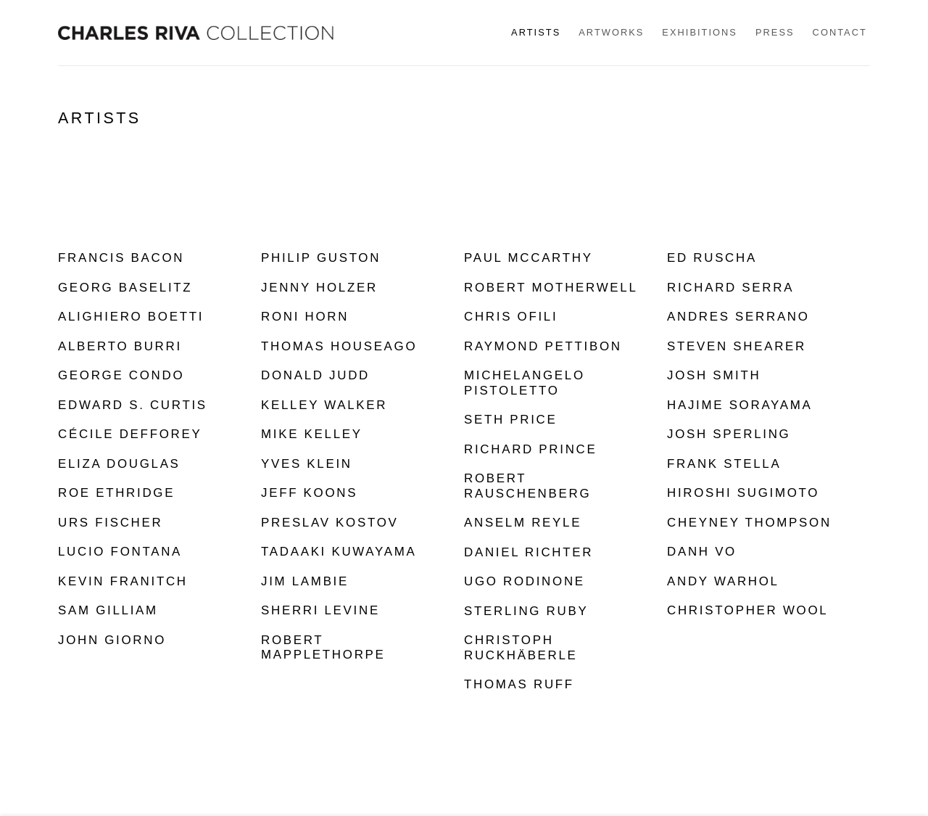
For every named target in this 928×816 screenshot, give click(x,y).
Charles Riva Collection (196, 32)
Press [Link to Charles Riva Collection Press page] (775, 32)
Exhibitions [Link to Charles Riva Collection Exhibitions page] (699, 32)
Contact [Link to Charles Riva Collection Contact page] (840, 32)
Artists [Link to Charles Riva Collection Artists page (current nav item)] (535, 32)
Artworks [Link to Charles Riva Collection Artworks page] (611, 32)
